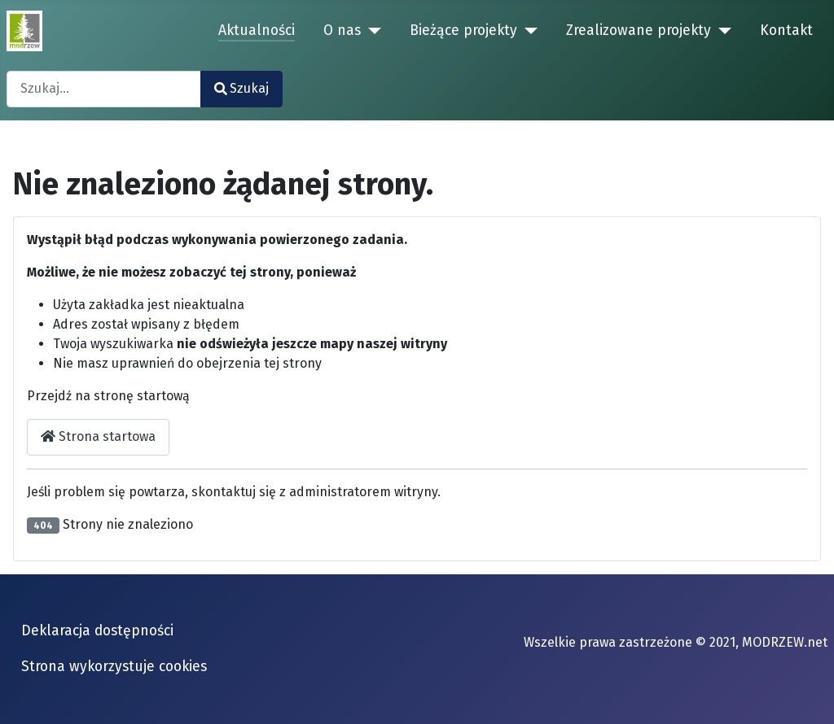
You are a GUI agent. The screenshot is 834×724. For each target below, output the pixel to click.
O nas (342, 30)
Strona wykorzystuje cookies (114, 666)
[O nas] (371, 30)
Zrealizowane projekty (638, 30)
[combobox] (104, 89)
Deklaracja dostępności (97, 630)
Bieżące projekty (463, 30)
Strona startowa (98, 436)
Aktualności (256, 30)
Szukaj (241, 88)
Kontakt (786, 30)
